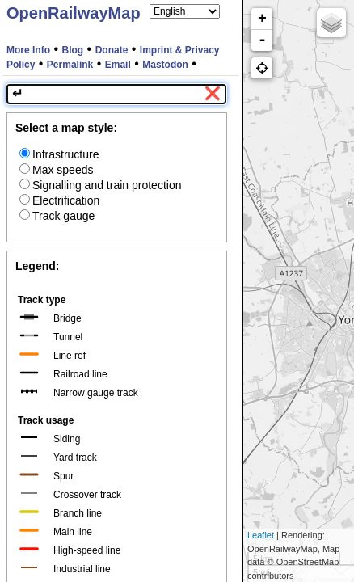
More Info (28, 50)
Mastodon (165, 64)
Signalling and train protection (100, 185)
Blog (73, 50)
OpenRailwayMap (73, 13)
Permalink (70, 64)
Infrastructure (59, 154)
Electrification (59, 200)
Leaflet (260, 535)
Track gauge (57, 215)
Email (118, 64)
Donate (112, 50)
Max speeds (56, 169)
